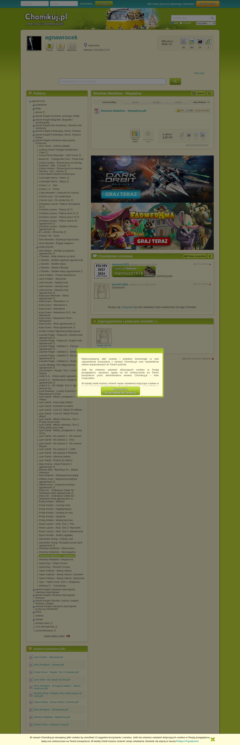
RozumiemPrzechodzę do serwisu (120, 391)
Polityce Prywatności (187, 741)
